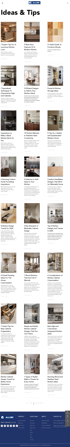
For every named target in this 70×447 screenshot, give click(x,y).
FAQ (31, 435)
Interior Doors (21, 425)
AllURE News (44, 423)
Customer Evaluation (46, 425)
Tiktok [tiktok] (17, 426)
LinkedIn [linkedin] (5, 426)
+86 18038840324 (60, 423)
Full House (32, 423)
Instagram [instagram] (14, 426)
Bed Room (20, 423)
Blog (31, 430)
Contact (31, 439)
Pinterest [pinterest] (11, 426)
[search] (67, 3)
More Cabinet (21, 427)
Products (32, 420)
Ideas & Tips (32, 427)
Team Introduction (45, 420)
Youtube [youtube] (8, 426)
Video (31, 437)
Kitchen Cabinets (22, 420)
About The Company (46, 427)
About (31, 432)
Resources (32, 425)
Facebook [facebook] (2, 426)
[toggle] (2, 3)
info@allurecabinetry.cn (61, 420)
